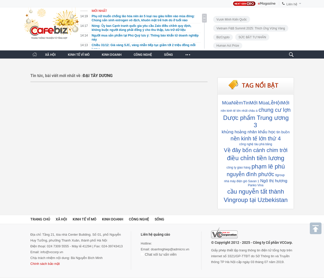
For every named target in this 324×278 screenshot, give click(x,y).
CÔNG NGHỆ (143, 55)
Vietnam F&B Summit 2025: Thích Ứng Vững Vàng (250, 28)
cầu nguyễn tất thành (255, 191)
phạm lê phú (268, 166)
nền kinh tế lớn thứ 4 (256, 138)
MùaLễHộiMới (274, 102)
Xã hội (61, 219)
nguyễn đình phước (250, 174)
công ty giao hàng (239, 167)
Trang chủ (40, 219)
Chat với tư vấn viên (159, 254)
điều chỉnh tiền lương (255, 158)
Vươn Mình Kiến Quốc (231, 19)
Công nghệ (139, 219)
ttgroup (280, 175)
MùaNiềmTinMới (240, 102)
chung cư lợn (274, 110)
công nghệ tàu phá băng (255, 144)
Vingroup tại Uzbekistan (256, 199)
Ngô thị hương (273, 180)
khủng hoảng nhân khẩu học (248, 131)
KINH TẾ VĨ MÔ (79, 55)
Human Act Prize (227, 45)
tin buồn (283, 132)
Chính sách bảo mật (45, 264)
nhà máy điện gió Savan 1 (241, 181)
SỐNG (168, 55)
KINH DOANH (112, 55)
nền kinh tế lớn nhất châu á (239, 111)
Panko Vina (255, 185)
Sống (159, 219)
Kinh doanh (112, 219)
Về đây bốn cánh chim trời (256, 150)
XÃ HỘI (50, 55)
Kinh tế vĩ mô (84, 219)
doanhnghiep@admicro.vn (170, 249)
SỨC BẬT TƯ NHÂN (252, 37)
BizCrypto (223, 37)
